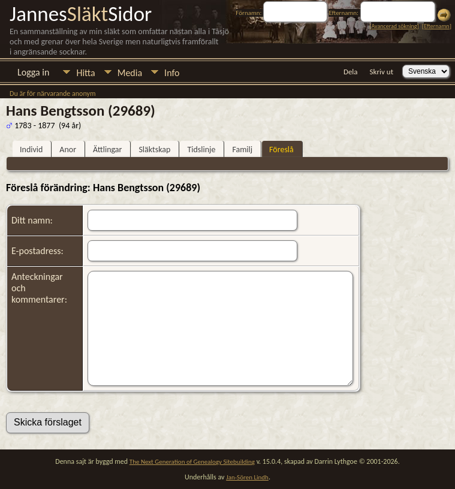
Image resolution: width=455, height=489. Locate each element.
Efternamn (436, 26)
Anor (67, 149)
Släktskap (154, 149)
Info (171, 73)
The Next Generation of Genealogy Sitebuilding (192, 462)
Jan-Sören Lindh (247, 477)
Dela (350, 71)
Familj (242, 149)
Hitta (85, 73)
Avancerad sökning (394, 26)
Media (129, 73)
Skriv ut (381, 71)
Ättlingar (107, 149)
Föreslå (281, 149)
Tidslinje (201, 149)
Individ (31, 149)
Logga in (33, 72)
